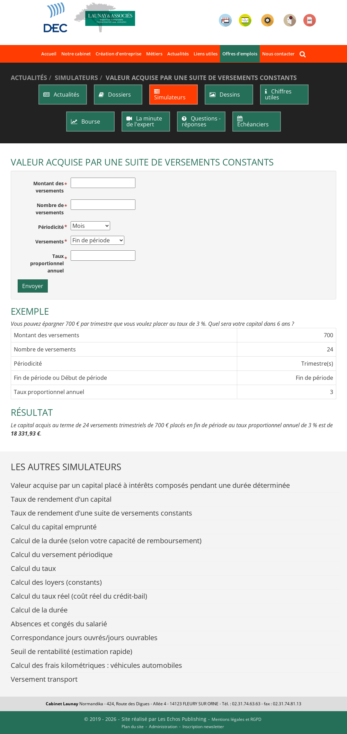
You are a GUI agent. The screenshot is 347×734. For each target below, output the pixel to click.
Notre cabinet (76, 54)
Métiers (154, 54)
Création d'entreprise (118, 54)
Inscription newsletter (203, 726)
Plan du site (133, 726)
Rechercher (304, 54)
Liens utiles (205, 54)
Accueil (48, 54)
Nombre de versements (50, 209)
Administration (163, 726)
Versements (49, 241)
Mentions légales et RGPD (236, 719)
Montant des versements (48, 187)
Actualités (178, 54)
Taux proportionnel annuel (47, 263)
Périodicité (51, 227)
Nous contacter (278, 54)
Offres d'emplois (239, 54)
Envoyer (32, 286)
